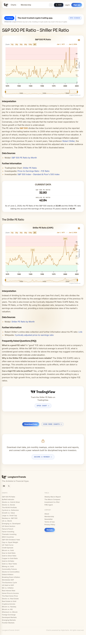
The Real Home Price (10, 596)
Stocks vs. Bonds (8, 505)
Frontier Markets (8, 623)
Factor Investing (8, 532)
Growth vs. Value (8, 513)
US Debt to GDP (8, 585)
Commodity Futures (9, 569)
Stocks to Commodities (10, 572)
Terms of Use (49, 522)
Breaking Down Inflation (11, 577)
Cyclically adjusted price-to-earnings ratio (34, 335)
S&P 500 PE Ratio (8, 497)
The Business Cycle (9, 582)
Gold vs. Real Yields (9, 564)
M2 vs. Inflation (8, 588)
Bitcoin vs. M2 (7, 609)
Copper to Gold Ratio (10, 558)
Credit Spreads (7, 548)
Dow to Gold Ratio (9, 553)
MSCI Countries (8, 537)
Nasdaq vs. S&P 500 (9, 518)
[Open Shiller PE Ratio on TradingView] (43, 399)
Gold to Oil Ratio (8, 561)
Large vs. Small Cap (9, 515)
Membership (26, 5)
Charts (14, 5)
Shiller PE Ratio (30, 168)
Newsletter (48, 519)
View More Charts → (52, 424)
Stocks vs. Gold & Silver (11, 502)
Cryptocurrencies (8, 604)
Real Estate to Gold (9, 601)
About (46, 514)
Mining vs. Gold (8, 566)
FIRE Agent (48, 505)
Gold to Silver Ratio (9, 556)
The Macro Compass (52, 499)
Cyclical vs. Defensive (10, 510)
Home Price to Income (10, 593)
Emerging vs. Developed (11, 523)
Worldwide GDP (8, 580)
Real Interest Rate (8, 591)
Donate (50, 530)
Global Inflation (7, 574)
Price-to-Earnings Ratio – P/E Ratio (33, 171)
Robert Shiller (68, 141)
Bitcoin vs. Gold (8, 550)
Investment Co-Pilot (51, 502)
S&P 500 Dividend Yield (11, 540)
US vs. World (7, 521)
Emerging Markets (9, 620)
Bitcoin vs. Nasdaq (9, 607)
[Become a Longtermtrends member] (43, 449)
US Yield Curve (7, 545)
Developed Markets (9, 617)
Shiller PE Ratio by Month (23, 321)
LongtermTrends (17, 477)
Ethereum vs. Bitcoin (9, 612)
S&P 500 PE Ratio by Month (24, 157)
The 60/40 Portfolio (9, 507)
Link (80, 332)
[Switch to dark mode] (58, 5)
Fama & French (7, 529)
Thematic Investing (9, 534)
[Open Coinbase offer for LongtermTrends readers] (43, 19)
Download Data (30, 424)
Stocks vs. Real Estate (10, 599)
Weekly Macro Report (52, 497)
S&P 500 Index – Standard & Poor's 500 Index (39, 174)
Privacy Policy (49, 524)
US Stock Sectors (8, 526)
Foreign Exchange (9, 615)
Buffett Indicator (8, 499)
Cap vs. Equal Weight (10, 542)
